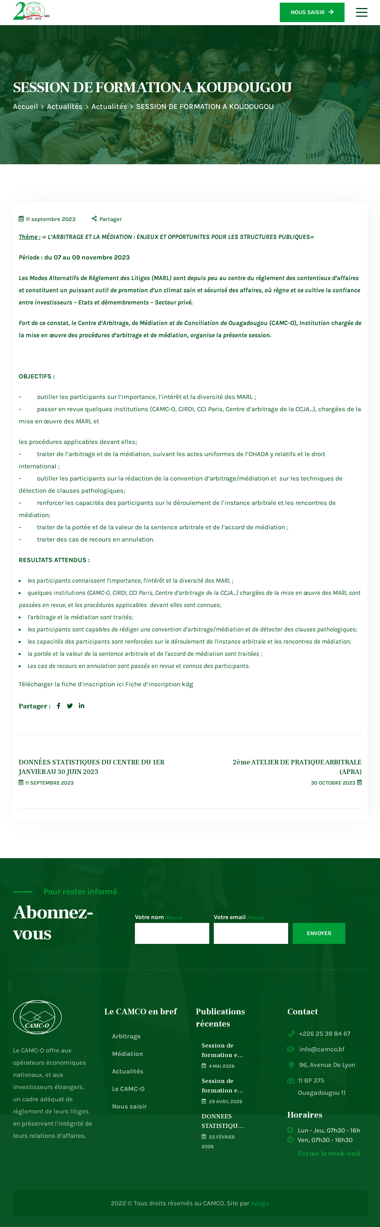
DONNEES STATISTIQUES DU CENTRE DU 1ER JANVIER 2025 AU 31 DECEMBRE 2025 (223, 1121)
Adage (260, 1203)
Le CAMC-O (128, 1088)
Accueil (25, 106)
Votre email (239, 918)
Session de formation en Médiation (222, 1050)
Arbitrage (126, 1036)
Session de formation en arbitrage (222, 1086)
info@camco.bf (322, 1049)
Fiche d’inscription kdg (159, 684)
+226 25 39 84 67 (324, 1033)
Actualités (65, 106)
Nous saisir (129, 1106)
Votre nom (158, 918)
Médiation (127, 1053)
